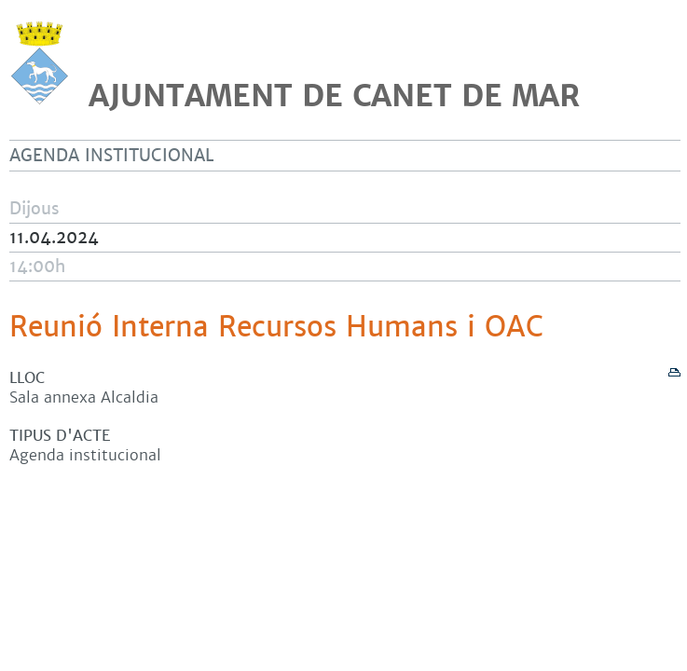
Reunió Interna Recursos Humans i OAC (276, 327)
